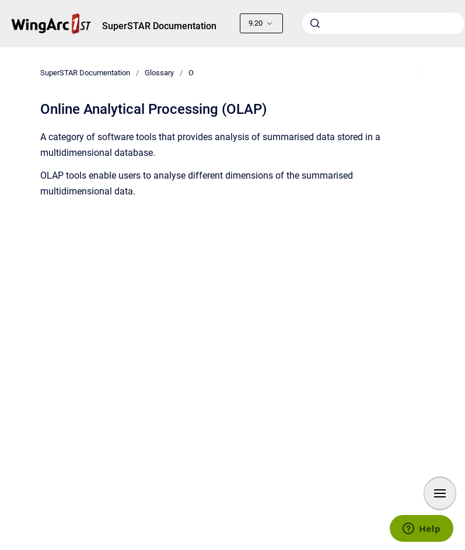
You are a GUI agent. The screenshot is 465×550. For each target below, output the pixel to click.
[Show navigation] (440, 493)
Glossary (159, 72)
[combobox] (383, 23)
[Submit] (315, 23)
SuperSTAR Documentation (159, 26)
